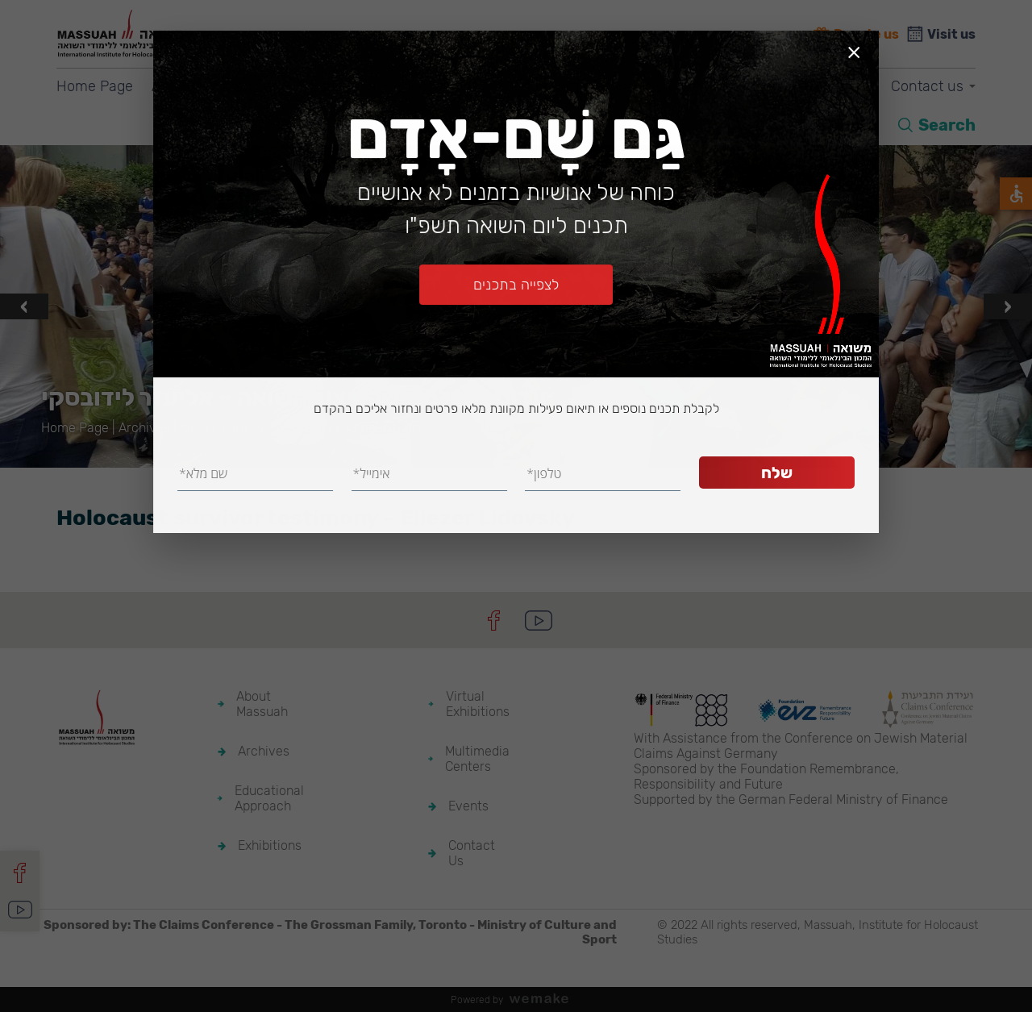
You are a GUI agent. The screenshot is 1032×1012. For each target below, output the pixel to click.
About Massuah (262, 704)
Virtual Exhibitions (567, 86)
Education (343, 86)
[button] (500, 448)
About (171, 86)
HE (866, 125)
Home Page (94, 86)
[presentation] (24, 306)
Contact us (927, 86)
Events (837, 86)
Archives (250, 86)
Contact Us (471, 853)
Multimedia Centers (720, 86)
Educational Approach (269, 798)
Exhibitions (443, 86)
